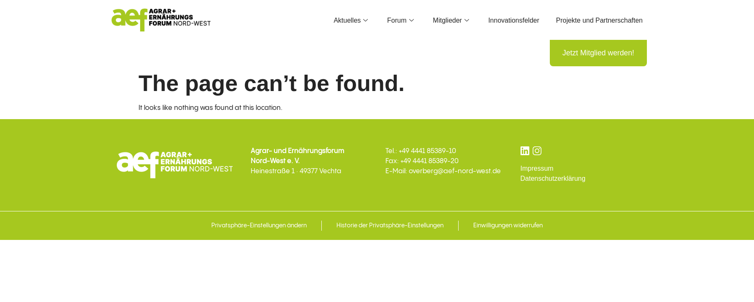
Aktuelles (350, 20)
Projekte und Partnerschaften (599, 20)
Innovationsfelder (513, 20)
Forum (400, 20)
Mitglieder (451, 20)
